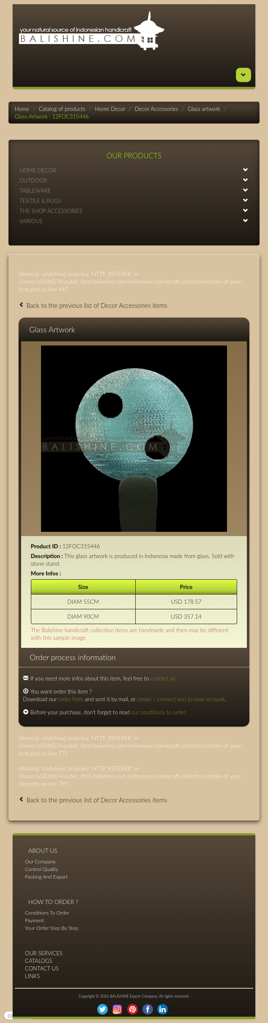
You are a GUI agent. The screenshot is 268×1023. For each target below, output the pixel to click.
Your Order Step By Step (51, 928)
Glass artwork (204, 108)
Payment (34, 920)
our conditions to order (158, 712)
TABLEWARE (134, 190)
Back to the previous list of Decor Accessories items (93, 305)
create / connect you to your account (180, 699)
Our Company (40, 861)
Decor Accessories (156, 108)
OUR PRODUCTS (134, 155)
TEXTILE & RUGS (134, 200)
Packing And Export (46, 877)
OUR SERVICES (44, 953)
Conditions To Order (47, 913)
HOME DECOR (134, 170)
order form (71, 699)
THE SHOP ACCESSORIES (134, 210)
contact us (162, 678)
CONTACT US (42, 968)
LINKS (32, 976)
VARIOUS (134, 220)
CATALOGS (38, 960)
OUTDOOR (134, 180)
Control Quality (41, 869)
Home (22, 108)
